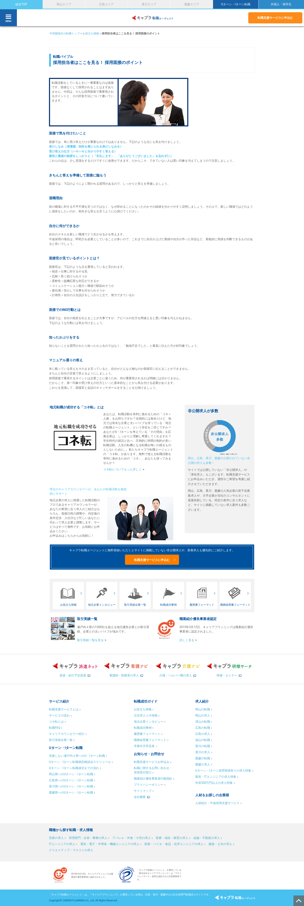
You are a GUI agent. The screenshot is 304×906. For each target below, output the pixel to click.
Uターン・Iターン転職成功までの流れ (74, 768)
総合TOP (21, 4)
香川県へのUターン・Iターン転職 (71, 786)
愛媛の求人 (202, 764)
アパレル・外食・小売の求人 (131, 838)
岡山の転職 (202, 709)
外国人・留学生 (281, 4)
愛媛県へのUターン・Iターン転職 (71, 792)
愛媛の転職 (202, 758)
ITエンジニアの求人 (62, 844)
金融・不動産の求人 (206, 838)
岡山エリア (64, 4)
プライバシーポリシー (148, 784)
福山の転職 (202, 740)
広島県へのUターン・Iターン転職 (71, 780)
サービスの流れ (59, 715)
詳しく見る (186, 640)
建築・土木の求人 (220, 844)
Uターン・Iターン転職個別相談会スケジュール (80, 762)
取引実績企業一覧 (61, 740)
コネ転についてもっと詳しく (122, 469)
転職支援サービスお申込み (151, 762)
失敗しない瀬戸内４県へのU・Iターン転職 (77, 755)
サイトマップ (143, 790)
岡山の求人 (202, 715)
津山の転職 (202, 721)
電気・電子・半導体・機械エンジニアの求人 (109, 844)
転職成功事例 (143, 727)
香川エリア (149, 4)
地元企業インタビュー (148, 721)
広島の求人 (202, 733)
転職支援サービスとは (64, 709)
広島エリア (106, 4)
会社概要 (140, 797)
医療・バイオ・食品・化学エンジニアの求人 (174, 844)
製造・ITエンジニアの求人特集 (215, 776)
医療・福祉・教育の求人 (172, 838)
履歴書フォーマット (147, 733)
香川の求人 (202, 752)
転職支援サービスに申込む (275, 17)
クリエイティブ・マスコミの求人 (71, 850)
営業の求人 (56, 838)
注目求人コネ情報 (145, 715)
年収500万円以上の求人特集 (214, 782)
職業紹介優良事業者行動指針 (153, 778)
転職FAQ (54, 727)
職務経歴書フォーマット (150, 740)
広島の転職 (202, 727)
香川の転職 (202, 746)
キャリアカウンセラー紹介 (66, 733)
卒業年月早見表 (144, 746)
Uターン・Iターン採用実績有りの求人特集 (223, 770)
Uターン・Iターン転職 (235, 4)
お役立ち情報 (91, 33)
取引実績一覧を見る (90, 640)
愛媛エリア (191, 4)
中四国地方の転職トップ (65, 33)
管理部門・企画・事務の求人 (88, 838)
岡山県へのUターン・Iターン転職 (71, 774)
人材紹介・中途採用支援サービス (217, 803)
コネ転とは (56, 721)
